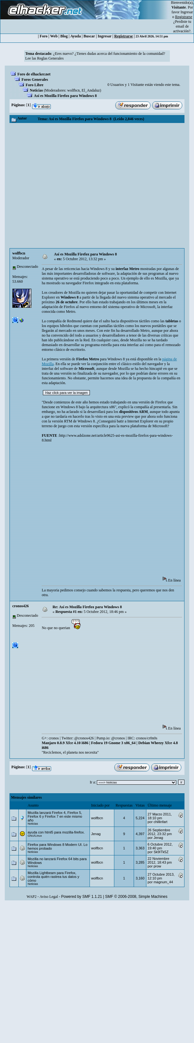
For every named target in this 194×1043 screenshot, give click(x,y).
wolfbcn (73, 90)
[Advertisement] (69, 185)
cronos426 (20, 606)
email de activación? (182, 28)
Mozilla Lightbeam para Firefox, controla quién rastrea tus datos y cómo (53, 876)
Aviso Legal (48, 896)
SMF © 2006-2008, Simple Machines (136, 896)
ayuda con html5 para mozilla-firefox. (56, 832)
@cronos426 (84, 738)
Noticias (36, 90)
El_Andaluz (91, 90)
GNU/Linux (35, 835)
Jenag (96, 834)
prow (157, 866)
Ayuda (75, 36)
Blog (64, 36)
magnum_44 (163, 882)
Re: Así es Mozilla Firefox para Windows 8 (87, 607)
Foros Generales (35, 79)
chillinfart (160, 822)
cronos (54, 738)
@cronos (118, 738)
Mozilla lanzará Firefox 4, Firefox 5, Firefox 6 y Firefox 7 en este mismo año (55, 816)
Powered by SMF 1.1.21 (81, 896)
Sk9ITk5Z (161, 852)
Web (53, 36)
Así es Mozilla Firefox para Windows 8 (65, 95)
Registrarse (123, 36)
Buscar (89, 36)
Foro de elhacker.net (33, 74)
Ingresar (187, 12)
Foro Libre (34, 85)
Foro (43, 36)
